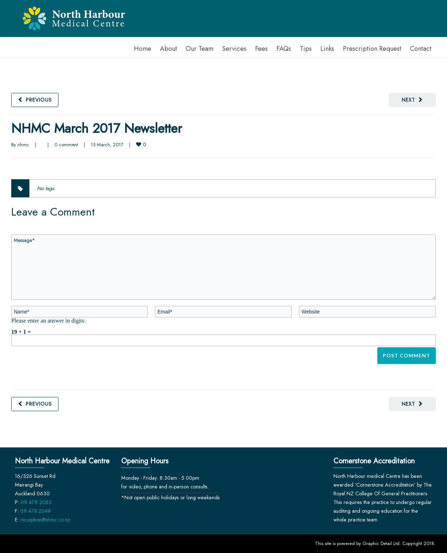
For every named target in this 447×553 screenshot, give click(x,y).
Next (408, 99)
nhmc (23, 144)
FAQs (283, 48)
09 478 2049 (35, 511)
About (168, 48)
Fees (261, 48)
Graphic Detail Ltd (380, 543)
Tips (306, 48)
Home (142, 48)
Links (327, 48)
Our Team (199, 48)
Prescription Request (372, 48)
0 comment (66, 144)
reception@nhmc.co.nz (45, 519)
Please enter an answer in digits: (48, 320)
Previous (39, 99)
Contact (420, 48)
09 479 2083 (36, 502)
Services (234, 48)
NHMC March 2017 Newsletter (96, 128)
